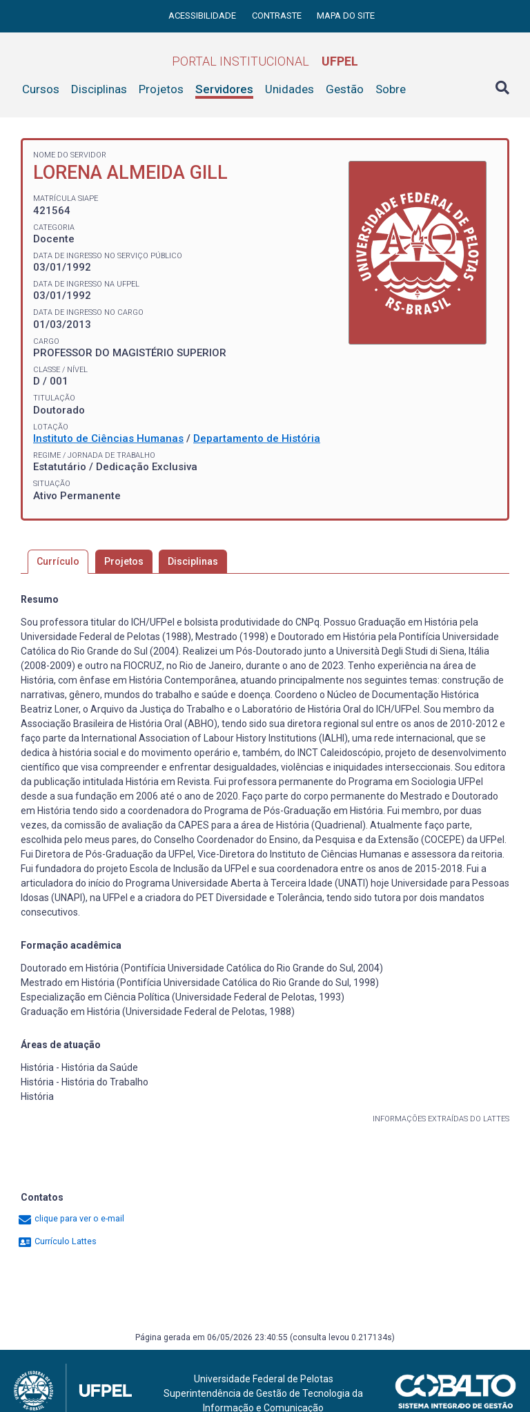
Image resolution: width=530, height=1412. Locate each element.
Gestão (345, 89)
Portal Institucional (265, 61)
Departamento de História (256, 438)
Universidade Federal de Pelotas (263, 1378)
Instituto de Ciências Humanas (108, 438)
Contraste (278, 15)
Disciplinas (99, 89)
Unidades (289, 89)
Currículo (58, 561)
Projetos (161, 89)
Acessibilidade (203, 15)
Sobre (390, 89)
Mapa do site (346, 15)
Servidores (224, 89)
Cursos (40, 89)
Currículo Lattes (57, 1241)
